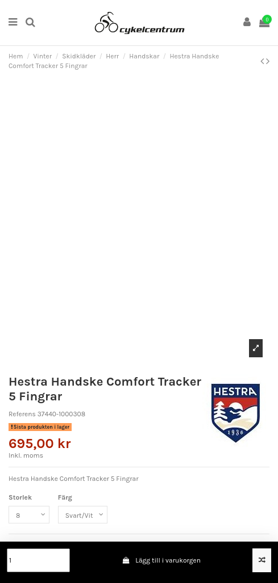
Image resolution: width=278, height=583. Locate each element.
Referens (22, 414)
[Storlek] (29, 515)
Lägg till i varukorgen (161, 560)
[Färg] (82, 515)
